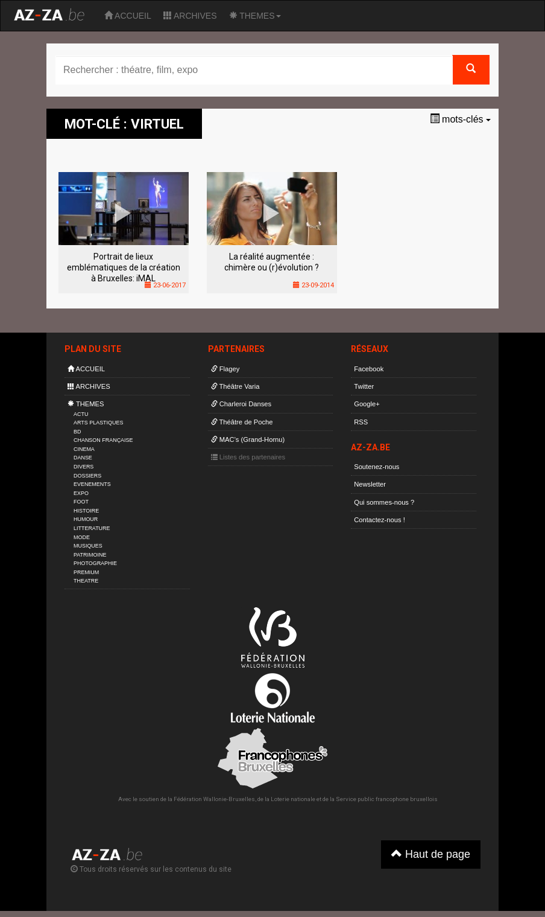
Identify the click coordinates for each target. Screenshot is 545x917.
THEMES (255, 16)
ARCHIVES (190, 16)
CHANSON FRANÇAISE (103, 440)
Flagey (225, 368)
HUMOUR (86, 519)
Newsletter (370, 484)
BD (77, 432)
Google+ (367, 403)
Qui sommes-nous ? (384, 502)
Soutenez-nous (376, 466)
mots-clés (460, 119)
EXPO (81, 493)
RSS (361, 422)
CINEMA (84, 449)
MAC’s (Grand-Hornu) (248, 439)
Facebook (368, 368)
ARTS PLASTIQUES (98, 423)
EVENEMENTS (92, 484)
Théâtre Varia (235, 386)
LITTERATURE (92, 528)
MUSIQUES (88, 546)
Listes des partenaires (248, 457)
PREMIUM (86, 572)
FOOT (81, 502)
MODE (82, 537)
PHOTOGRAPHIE (95, 563)
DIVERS (83, 467)
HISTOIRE (86, 511)
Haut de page (430, 854)
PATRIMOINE (90, 555)
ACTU (81, 414)
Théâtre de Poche (242, 422)
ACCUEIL (127, 16)
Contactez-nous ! (379, 519)
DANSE (83, 458)
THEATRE (86, 581)
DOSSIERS (87, 476)
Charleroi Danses (241, 403)
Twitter (364, 386)
